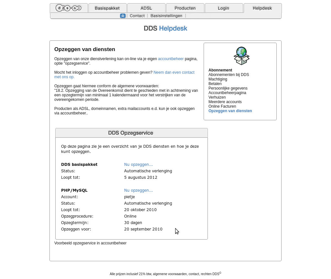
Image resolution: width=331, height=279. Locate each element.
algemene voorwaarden (170, 274)
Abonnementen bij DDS (228, 74)
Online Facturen (222, 106)
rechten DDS (211, 274)
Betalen (215, 83)
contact (193, 274)
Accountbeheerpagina (227, 93)
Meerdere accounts (225, 102)
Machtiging (217, 79)
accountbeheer (171, 59)
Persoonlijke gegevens (228, 88)
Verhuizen (217, 97)
